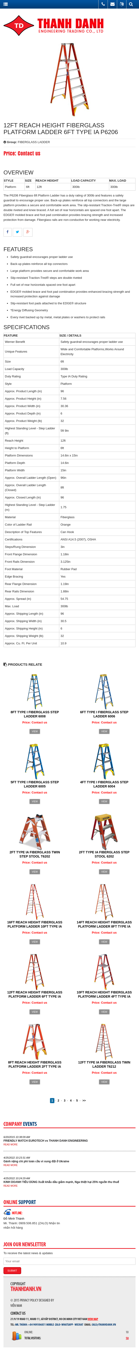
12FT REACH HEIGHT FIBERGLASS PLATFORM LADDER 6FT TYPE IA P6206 (34, 996)
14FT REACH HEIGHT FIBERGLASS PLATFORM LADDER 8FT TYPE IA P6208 (104, 926)
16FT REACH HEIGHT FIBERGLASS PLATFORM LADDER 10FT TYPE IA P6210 (34, 926)
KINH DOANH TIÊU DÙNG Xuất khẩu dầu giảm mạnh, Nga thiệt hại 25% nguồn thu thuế (61, 1182)
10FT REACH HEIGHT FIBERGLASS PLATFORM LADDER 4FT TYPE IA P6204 (104, 996)
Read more (10, 1144)
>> (84, 1100)
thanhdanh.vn (25, 1289)
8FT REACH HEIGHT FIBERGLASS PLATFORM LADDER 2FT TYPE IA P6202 (34, 1066)
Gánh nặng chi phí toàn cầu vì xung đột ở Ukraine (36, 1161)
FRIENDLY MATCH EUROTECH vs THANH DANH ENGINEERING (45, 1140)
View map (93, 1319)
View (35, 731)
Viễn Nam (16, 1306)
